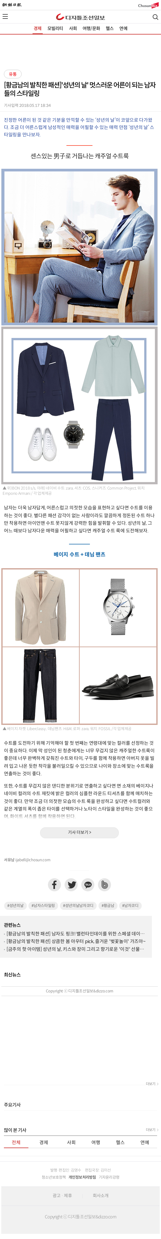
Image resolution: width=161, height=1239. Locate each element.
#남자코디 (130, 905)
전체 (16, 1142)
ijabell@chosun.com (33, 860)
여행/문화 (91, 28)
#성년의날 (15, 905)
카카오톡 (87, 884)
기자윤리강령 (109, 1177)
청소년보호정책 (54, 1177)
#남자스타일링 (43, 905)
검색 (155, 17)
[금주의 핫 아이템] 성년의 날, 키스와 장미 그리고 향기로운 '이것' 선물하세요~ (75, 950)
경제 (37, 28)
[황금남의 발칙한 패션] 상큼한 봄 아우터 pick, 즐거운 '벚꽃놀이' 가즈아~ (76, 941)
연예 (123, 28)
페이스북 (54, 884)
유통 (13, 74)
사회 (73, 28)
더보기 (150, 1084)
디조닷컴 (80, 16)
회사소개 (101, 1196)
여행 (95, 1142)
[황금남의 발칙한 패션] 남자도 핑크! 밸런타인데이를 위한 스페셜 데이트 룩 (76, 934)
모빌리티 (55, 28)
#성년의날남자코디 (78, 905)
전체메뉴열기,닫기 (5, 16)
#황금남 (108, 905)
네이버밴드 (104, 884)
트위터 (71, 884)
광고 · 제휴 (62, 1196)
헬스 (110, 28)
